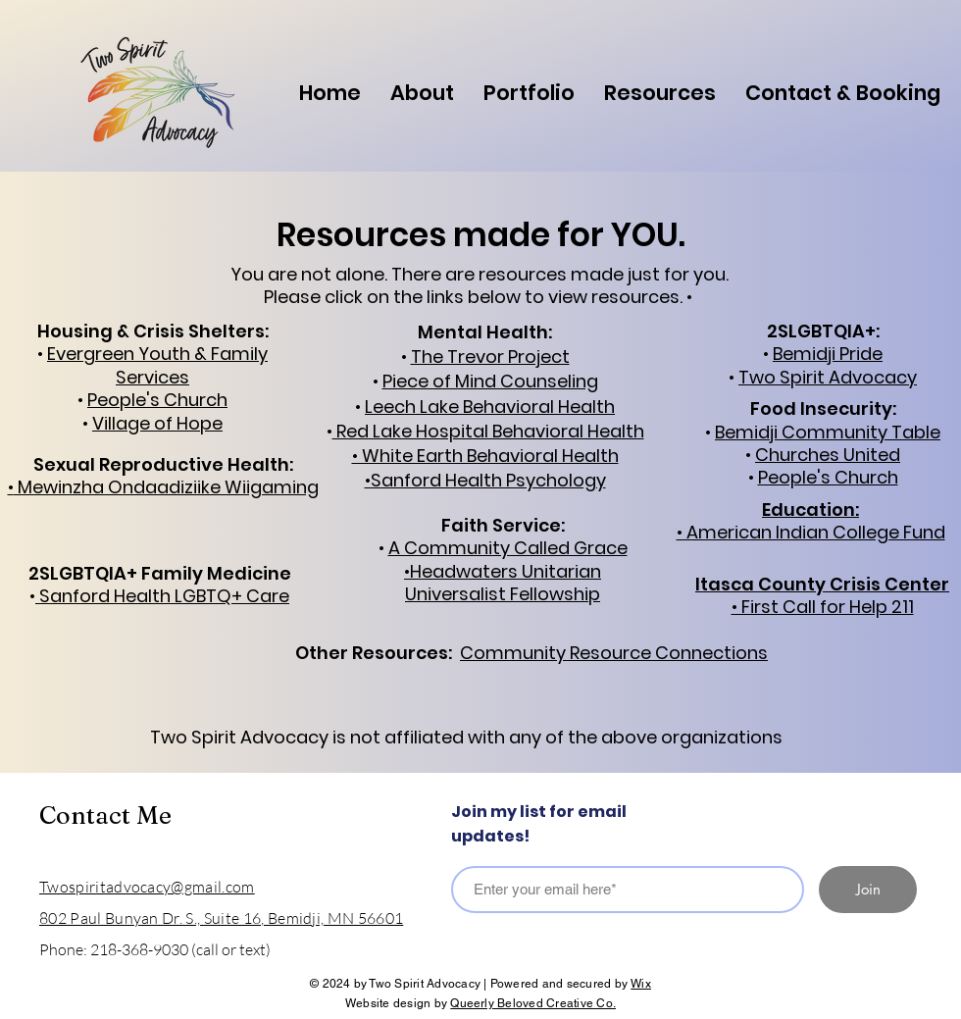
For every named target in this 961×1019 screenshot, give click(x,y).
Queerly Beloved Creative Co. (533, 1003)
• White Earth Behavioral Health (485, 455)
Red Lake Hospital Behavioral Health (488, 431)
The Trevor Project (490, 356)
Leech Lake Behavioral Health (490, 406)
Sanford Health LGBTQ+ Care (162, 596)
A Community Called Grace (508, 547)
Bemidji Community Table (827, 432)
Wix (641, 984)
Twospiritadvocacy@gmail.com (147, 886)
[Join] (868, 889)
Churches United (827, 454)
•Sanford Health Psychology (485, 480)
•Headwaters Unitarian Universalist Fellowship (502, 582)
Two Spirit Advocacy (827, 377)
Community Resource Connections (614, 652)
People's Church (828, 477)
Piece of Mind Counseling (490, 381)
